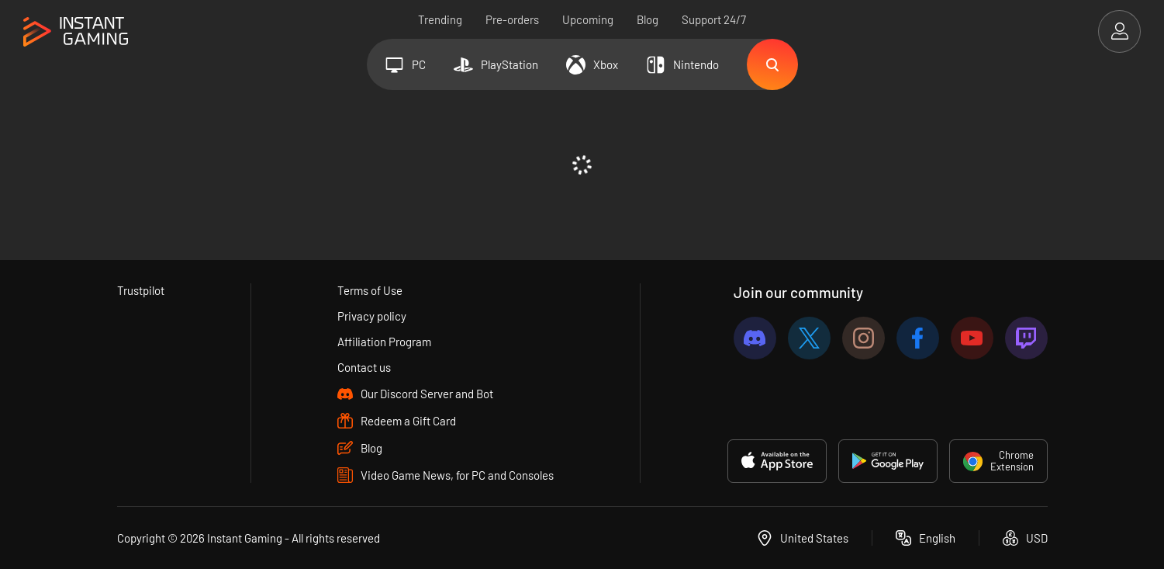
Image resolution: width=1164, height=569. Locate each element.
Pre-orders (512, 19)
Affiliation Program (384, 342)
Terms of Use (369, 290)
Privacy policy (371, 316)
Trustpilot (140, 290)
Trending (440, 19)
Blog (647, 19)
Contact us (364, 367)
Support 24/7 (714, 19)
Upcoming (587, 19)
